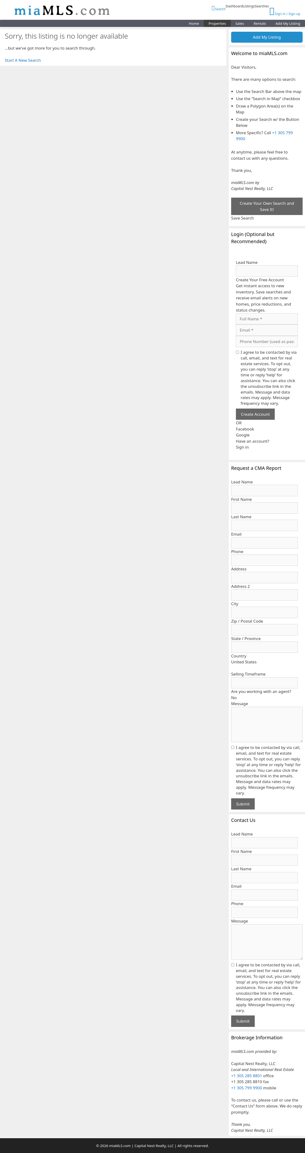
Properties (217, 23)
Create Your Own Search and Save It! (267, 206)
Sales (239, 23)
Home (194, 23)
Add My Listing (287, 23)
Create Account (255, 414)
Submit (243, 804)
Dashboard (234, 6)
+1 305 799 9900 (246, 1088)
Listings (249, 6)
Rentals (260, 23)
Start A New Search (23, 60)
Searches (262, 6)
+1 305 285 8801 (246, 1075)
